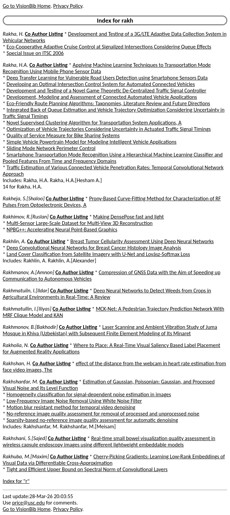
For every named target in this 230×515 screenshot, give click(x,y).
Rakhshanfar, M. (20, 381)
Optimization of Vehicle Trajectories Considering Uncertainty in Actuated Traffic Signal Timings (109, 129)
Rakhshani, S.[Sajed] (25, 438)
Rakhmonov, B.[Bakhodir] (30, 327)
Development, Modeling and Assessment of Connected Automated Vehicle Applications (102, 97)
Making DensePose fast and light (128, 216)
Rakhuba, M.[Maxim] (26, 456)
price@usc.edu (28, 502)
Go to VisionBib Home (26, 6)
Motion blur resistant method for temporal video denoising (71, 407)
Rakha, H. (13, 34)
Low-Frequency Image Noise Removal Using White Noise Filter (74, 401)
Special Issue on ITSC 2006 (35, 53)
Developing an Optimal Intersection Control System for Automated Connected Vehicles (101, 84)
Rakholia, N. (16, 345)
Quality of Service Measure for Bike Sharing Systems (63, 135)
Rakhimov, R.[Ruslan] (26, 216)
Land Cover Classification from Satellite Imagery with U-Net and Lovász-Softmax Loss (98, 254)
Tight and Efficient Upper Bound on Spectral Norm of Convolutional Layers (87, 469)
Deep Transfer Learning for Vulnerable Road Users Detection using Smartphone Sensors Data (107, 78)
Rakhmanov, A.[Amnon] (28, 272)
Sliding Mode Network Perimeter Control (51, 148)
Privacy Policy (67, 6)
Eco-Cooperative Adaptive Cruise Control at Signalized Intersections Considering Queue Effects (109, 47)
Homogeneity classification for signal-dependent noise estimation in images (89, 394)
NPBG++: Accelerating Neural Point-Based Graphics (62, 229)
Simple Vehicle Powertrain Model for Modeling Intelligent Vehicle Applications (92, 142)
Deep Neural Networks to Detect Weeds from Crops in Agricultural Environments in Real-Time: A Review (107, 293)
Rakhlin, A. (14, 241)
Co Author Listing (44, 34)
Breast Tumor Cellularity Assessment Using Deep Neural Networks (142, 241)
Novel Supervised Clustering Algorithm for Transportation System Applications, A (94, 122)
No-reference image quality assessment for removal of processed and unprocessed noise (103, 413)
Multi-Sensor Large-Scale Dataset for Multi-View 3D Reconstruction (80, 223)
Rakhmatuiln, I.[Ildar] (26, 290)
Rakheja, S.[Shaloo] (24, 198)
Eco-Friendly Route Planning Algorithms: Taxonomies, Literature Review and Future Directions (108, 103)
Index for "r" (16, 481)
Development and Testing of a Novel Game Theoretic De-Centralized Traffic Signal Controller (106, 90)
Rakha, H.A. (15, 65)
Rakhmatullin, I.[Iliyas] (27, 309)
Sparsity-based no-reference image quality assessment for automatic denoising (92, 420)
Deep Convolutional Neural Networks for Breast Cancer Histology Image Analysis (94, 248)
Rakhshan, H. (17, 363)
